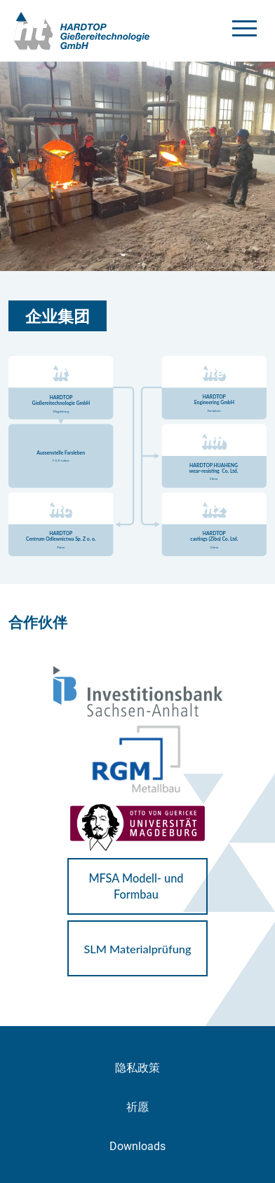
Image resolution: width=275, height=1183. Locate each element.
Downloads (137, 1146)
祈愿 (137, 1107)
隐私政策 (137, 1067)
